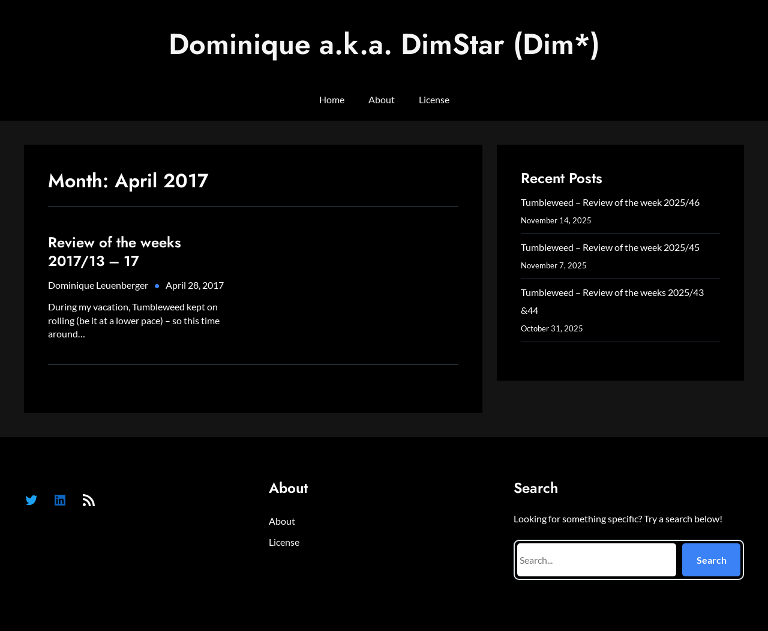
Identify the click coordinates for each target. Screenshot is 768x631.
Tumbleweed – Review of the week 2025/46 (610, 202)
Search (712, 560)
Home (331, 99)
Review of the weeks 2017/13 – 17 (114, 251)
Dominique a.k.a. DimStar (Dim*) (384, 44)
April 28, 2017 (195, 285)
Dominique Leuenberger (98, 285)
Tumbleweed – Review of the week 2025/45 (610, 247)
